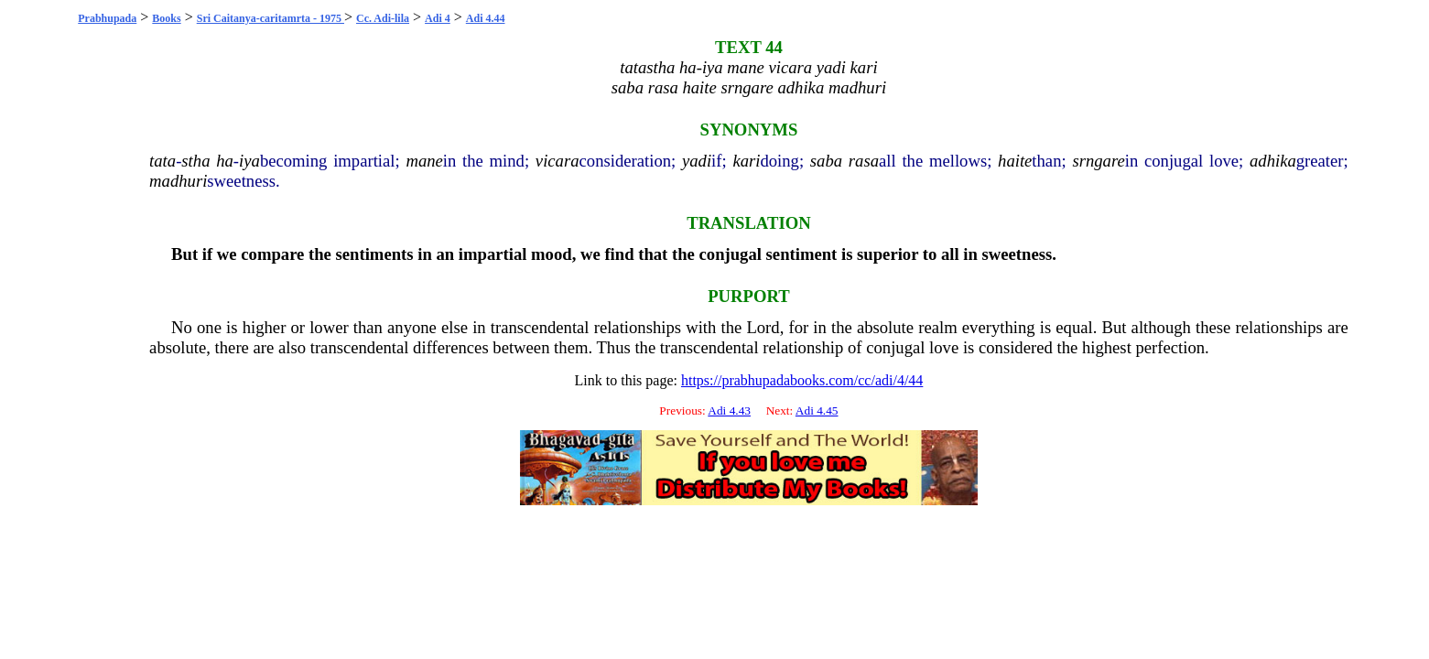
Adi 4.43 (729, 410)
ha (224, 160)
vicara (557, 160)
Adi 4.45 (817, 410)
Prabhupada (107, 18)
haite (1015, 160)
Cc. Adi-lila (382, 18)
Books (166, 18)
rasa (864, 160)
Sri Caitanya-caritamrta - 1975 (270, 18)
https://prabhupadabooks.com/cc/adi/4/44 (802, 380)
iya (249, 160)
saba (826, 160)
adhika (1273, 160)
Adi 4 (437, 18)
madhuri (178, 180)
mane (424, 160)
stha (195, 160)
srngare (1098, 160)
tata (162, 160)
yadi (696, 160)
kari (746, 160)
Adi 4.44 (485, 18)
